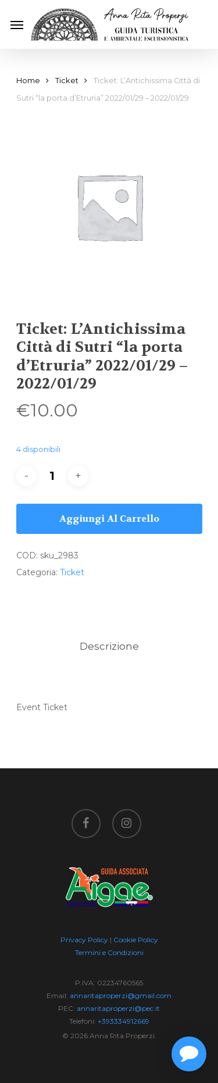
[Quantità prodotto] (52, 476)
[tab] (109, 646)
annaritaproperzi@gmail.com (120, 995)
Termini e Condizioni (109, 952)
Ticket (66, 80)
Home (28, 80)
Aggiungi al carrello (109, 518)
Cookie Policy (135, 939)
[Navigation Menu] (16, 24)
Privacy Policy (84, 939)
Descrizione (109, 646)
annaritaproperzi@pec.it (118, 1008)
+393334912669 (123, 1021)
